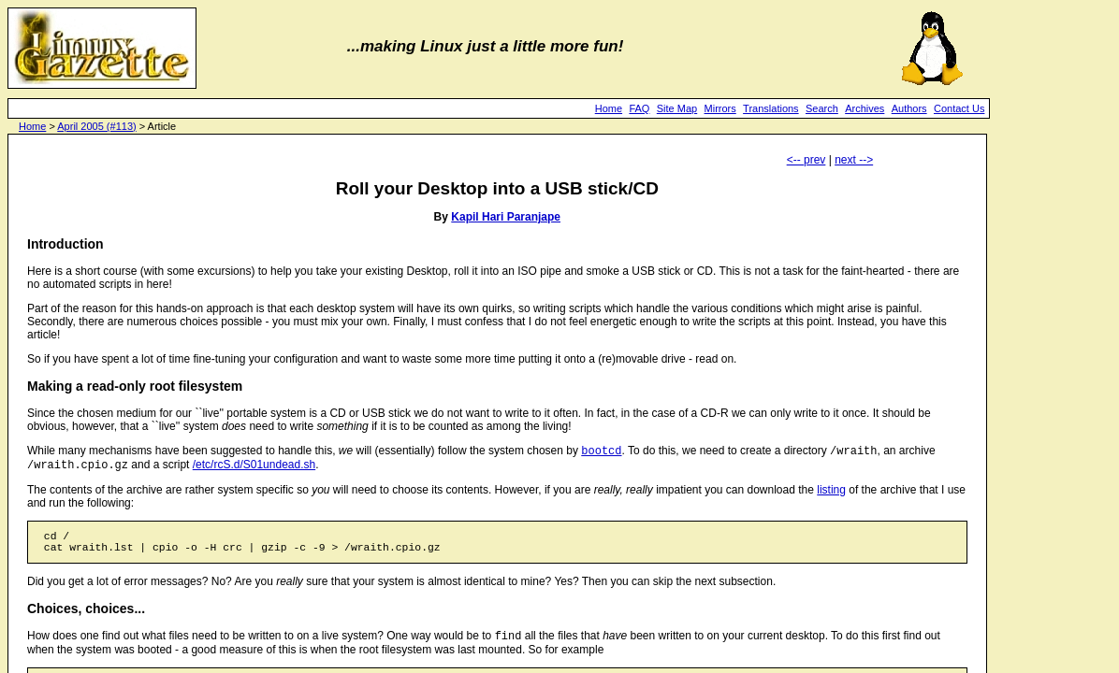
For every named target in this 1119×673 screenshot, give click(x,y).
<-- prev (806, 159)
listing (831, 493)
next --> (854, 159)
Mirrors (720, 108)
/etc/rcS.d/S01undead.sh (254, 468)
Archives (864, 108)
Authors (909, 108)
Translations (771, 108)
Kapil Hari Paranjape (505, 216)
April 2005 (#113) (96, 126)
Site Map (677, 108)
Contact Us (959, 108)
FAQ (639, 108)
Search (822, 108)
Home (608, 108)
